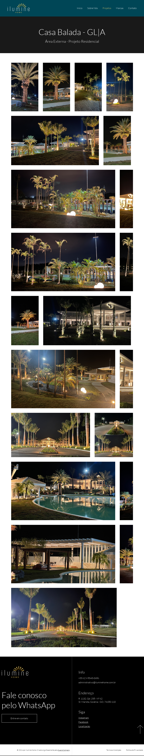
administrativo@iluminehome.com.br (97, 682)
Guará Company (64, 750)
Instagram (83, 717)
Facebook (83, 722)
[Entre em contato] (19, 718)
